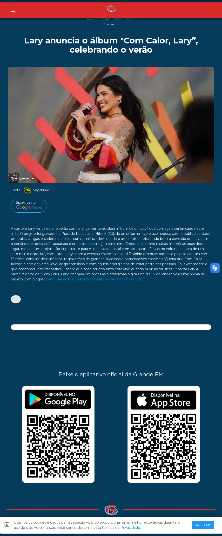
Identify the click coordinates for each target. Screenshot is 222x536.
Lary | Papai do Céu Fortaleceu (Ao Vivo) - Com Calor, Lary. (95, 279)
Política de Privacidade (121, 527)
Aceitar (203, 525)
